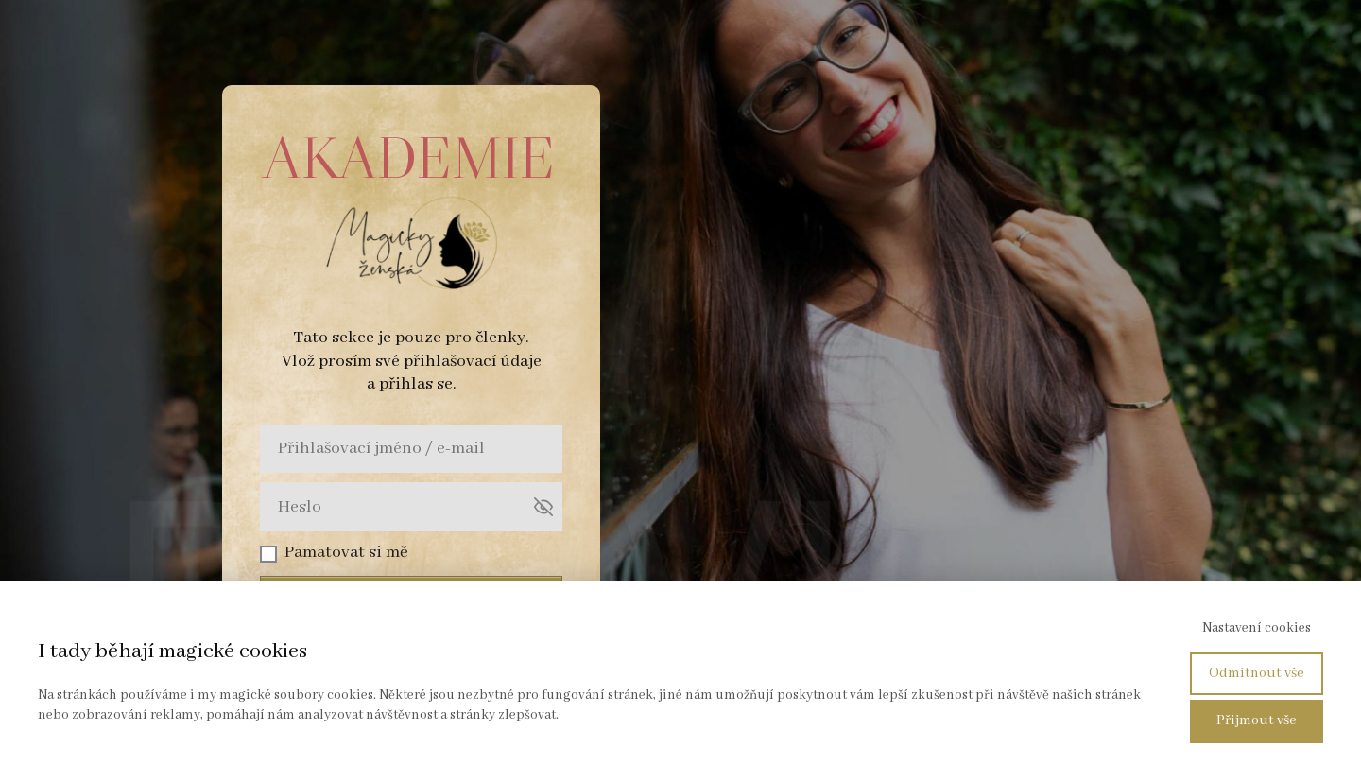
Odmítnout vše (1256, 673)
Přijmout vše (1256, 720)
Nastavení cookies (1256, 627)
